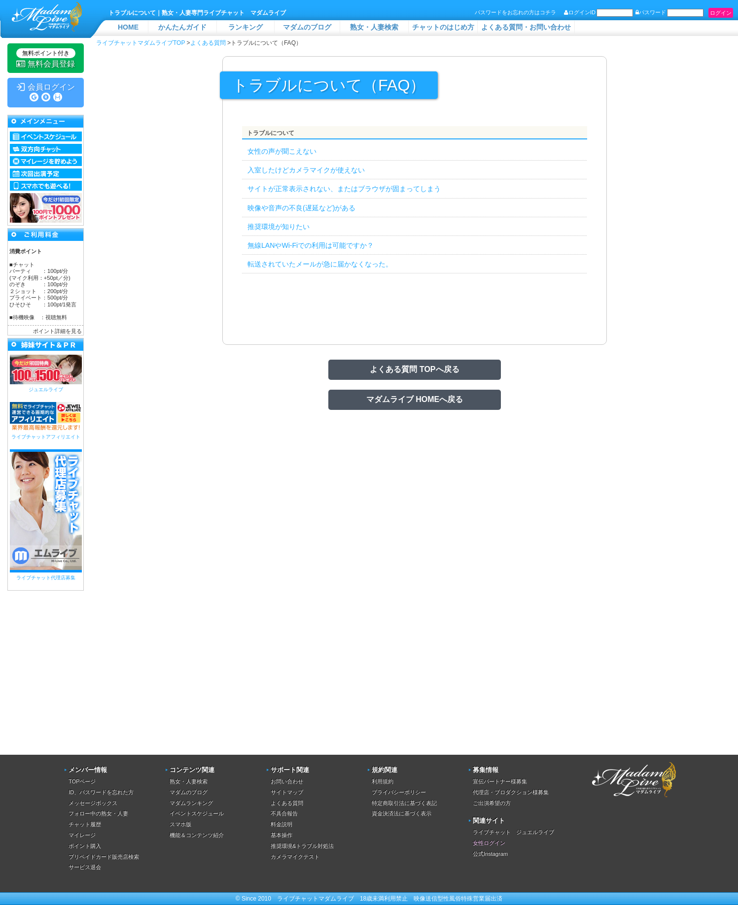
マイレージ (82, 835)
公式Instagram (490, 854)
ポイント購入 (85, 846)
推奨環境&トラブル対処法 (302, 846)
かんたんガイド (182, 27)
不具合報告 (284, 813)
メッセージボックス (93, 803)
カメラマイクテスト (295, 857)
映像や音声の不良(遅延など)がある (301, 208)
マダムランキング (191, 803)
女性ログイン (489, 843)
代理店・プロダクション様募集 (511, 792)
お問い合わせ (287, 781)
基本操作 (281, 835)
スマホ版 (180, 824)
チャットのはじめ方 (443, 27)
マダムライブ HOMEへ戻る (414, 399)
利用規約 (382, 781)
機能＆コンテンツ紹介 (197, 835)
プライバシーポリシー (399, 792)
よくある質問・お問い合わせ (526, 27)
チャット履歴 (85, 824)
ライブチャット (297, 898)
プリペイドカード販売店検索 (104, 857)
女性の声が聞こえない (281, 151)
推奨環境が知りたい (278, 227)
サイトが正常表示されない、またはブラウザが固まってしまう (344, 189)
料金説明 (281, 824)
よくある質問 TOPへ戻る (414, 369)
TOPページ (82, 781)
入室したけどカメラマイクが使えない (306, 170)
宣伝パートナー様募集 (500, 781)
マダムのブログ (307, 27)
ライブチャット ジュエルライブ (513, 832)
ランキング (245, 27)
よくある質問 (287, 803)
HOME (128, 27)
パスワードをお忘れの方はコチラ (515, 12)
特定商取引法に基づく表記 (404, 803)
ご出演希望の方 (492, 803)
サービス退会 (85, 867)
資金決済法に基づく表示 (401, 813)
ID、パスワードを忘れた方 (101, 792)
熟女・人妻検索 (374, 27)
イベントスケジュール (197, 813)
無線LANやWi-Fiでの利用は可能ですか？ (310, 245)
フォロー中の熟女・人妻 (98, 813)
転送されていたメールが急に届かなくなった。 (319, 264)
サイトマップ (287, 792)
